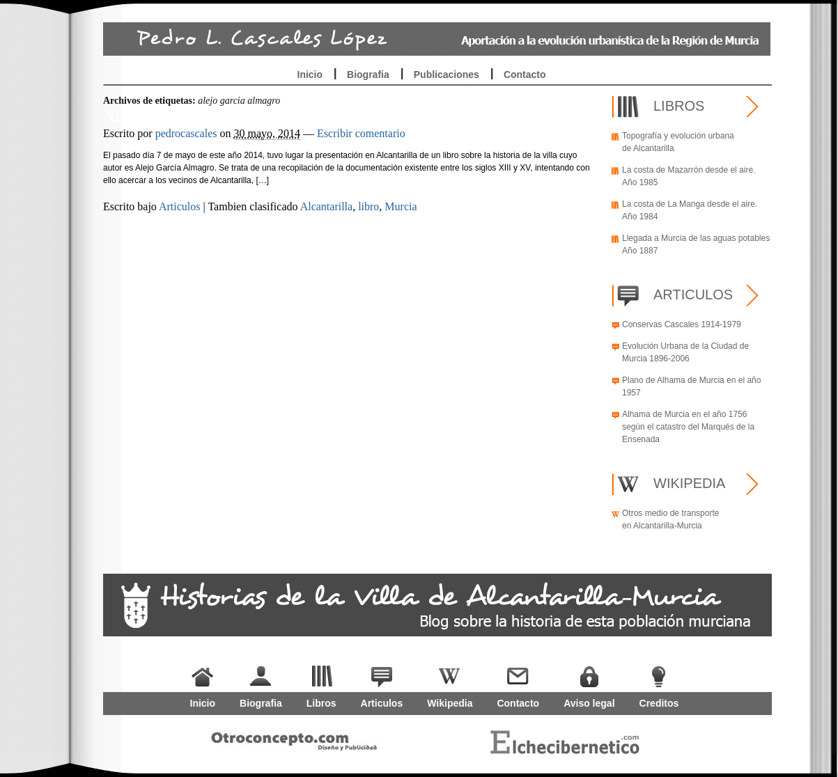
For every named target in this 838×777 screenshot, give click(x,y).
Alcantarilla (326, 206)
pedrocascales (186, 133)
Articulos (180, 206)
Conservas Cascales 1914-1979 (681, 324)
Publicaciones (446, 74)
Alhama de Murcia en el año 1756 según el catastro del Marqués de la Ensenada (688, 426)
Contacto (525, 74)
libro (368, 206)
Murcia (401, 206)
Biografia (368, 74)
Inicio (310, 74)
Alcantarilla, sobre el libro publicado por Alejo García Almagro (315, 116)
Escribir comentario (361, 133)
